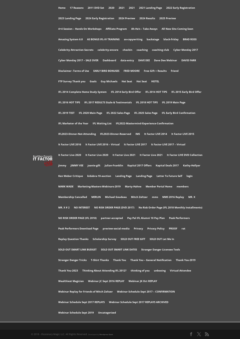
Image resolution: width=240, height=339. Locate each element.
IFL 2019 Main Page (173, 102)
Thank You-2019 (186, 260)
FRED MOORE (132, 71)
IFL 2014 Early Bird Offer (126, 92)
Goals (93, 81)
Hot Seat (127, 81)
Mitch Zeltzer (139, 197)
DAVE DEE (144, 60)
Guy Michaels (109, 81)
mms (155, 197)
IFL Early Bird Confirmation (178, 113)
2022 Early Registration (180, 8)
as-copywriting (133, 39)
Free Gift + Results (155, 71)
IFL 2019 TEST (66, 113)
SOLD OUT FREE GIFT (133, 239)
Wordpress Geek (106, 334)
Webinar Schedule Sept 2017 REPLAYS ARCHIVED (138, 302)
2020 (111, 8)
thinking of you (140, 270)
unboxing (160, 270)
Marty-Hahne (133, 186)
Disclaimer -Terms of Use (73, 71)
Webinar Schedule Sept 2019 (76, 312)
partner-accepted (112, 218)
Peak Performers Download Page (78, 228)
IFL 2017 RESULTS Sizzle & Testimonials (108, 102)
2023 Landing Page (69, 18)
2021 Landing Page (150, 8)
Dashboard (109, 60)
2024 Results (147, 18)
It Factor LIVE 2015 (182, 134)
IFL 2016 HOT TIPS (69, 102)
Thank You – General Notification (151, 260)
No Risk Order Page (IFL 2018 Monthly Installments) (170, 207)
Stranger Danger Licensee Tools (160, 249)
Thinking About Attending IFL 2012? (104, 270)
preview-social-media (116, 228)
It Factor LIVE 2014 (155, 134)
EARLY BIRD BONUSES (106, 71)
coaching (142, 50)
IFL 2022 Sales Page (118, 113)
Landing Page (123, 176)
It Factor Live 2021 (124, 155)
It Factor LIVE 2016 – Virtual (102, 144)
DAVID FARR (188, 60)
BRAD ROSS (190, 39)
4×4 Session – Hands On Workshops (79, 29)
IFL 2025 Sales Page (146, 113)
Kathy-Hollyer (191, 165)
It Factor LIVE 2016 (69, 144)
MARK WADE (65, 186)
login (190, 176)
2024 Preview (127, 18)
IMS (137, 134)
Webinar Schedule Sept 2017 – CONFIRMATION (146, 291)
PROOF (173, 228)
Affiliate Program (116, 29)
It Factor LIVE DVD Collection (184, 155)
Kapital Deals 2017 (167, 165)
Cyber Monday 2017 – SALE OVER (78, 60)
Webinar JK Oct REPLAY (143, 281)
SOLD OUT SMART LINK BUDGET (77, 249)
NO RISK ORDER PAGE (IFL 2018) (77, 218)
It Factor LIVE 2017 (135, 144)
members (182, 186)
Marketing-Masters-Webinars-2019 (99, 186)
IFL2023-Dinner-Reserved (115, 134)
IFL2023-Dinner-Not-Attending (77, 134)
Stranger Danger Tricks (72, 260)
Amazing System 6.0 (70, 39)
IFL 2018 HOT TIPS (147, 102)
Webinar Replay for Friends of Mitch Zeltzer (85, 291)
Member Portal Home (159, 186)
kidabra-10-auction (99, 176)
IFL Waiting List (102, 123)
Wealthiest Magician (71, 281)
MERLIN (96, 197)
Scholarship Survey (104, 239)
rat (183, 228)
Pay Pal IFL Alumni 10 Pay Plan (146, 218)
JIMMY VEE (77, 165)
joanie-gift (94, 165)
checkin (127, 50)
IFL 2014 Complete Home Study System (82, 92)
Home (62, 8)
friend (175, 71)
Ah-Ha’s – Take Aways (144, 29)
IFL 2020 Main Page (90, 113)
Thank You (119, 260)
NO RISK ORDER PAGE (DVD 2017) (114, 207)
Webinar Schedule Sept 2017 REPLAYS (81, 302)
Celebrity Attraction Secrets (75, 50)
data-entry (127, 60)
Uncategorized (107, 312)
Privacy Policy (156, 228)
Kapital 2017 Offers (139, 165)
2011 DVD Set (96, 8)
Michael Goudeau (116, 197)
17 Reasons (76, 8)
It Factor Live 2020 (69, 155)
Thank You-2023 (68, 270)
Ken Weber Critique (70, 176)
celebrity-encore (108, 50)
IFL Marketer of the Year (73, 123)
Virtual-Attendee (180, 270)
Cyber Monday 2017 (185, 50)
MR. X (191, 197)
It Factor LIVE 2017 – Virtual (168, 144)
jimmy (62, 165)
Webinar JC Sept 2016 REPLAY (106, 281)
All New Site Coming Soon (177, 29)
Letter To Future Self (169, 176)
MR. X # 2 (64, 207)
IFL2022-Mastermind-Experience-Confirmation (144, 123)
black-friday (171, 39)
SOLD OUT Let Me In (162, 239)
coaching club (160, 50)
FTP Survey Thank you (71, 81)
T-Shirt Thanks (100, 260)
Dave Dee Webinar (165, 60)
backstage (153, 39)
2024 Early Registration (99, 18)
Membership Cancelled (72, 197)
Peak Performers (179, 218)
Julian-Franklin (114, 165)
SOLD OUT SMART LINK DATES (119, 249)
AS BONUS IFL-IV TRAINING (103, 39)
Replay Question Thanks (73, 239)
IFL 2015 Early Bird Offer (186, 92)
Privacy (138, 228)
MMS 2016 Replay (173, 197)
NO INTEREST (82, 207)
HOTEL (155, 81)
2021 (122, 8)
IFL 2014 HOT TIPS (156, 92)
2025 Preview (167, 18)
